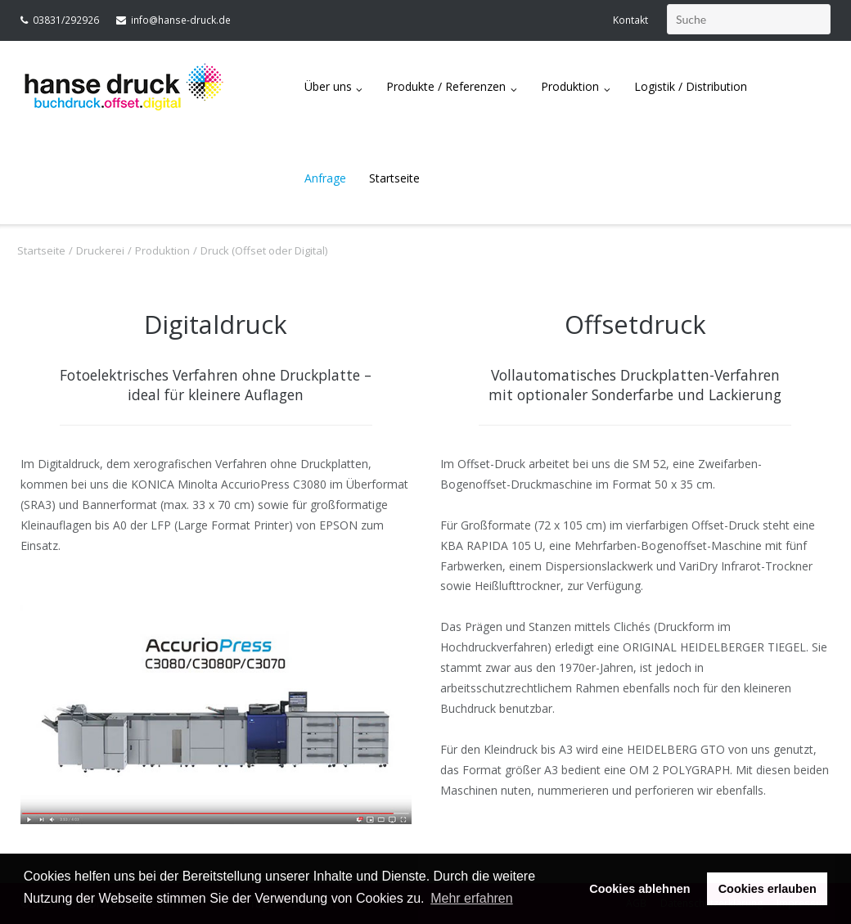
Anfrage (325, 178)
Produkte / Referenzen (446, 86)
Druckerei (100, 250)
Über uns (328, 86)
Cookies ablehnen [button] (639, 888)
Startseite (394, 178)
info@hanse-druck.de (181, 20)
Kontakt (630, 20)
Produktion (570, 86)
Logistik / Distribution (690, 86)
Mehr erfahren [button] (471, 898)
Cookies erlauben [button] (767, 888)
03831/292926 (66, 20)
